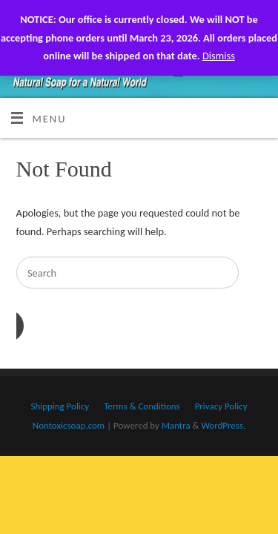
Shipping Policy (59, 406)
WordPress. (223, 425)
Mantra (176, 425)
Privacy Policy (221, 406)
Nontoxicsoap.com (69, 425)
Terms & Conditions (141, 406)
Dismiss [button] (218, 55)
